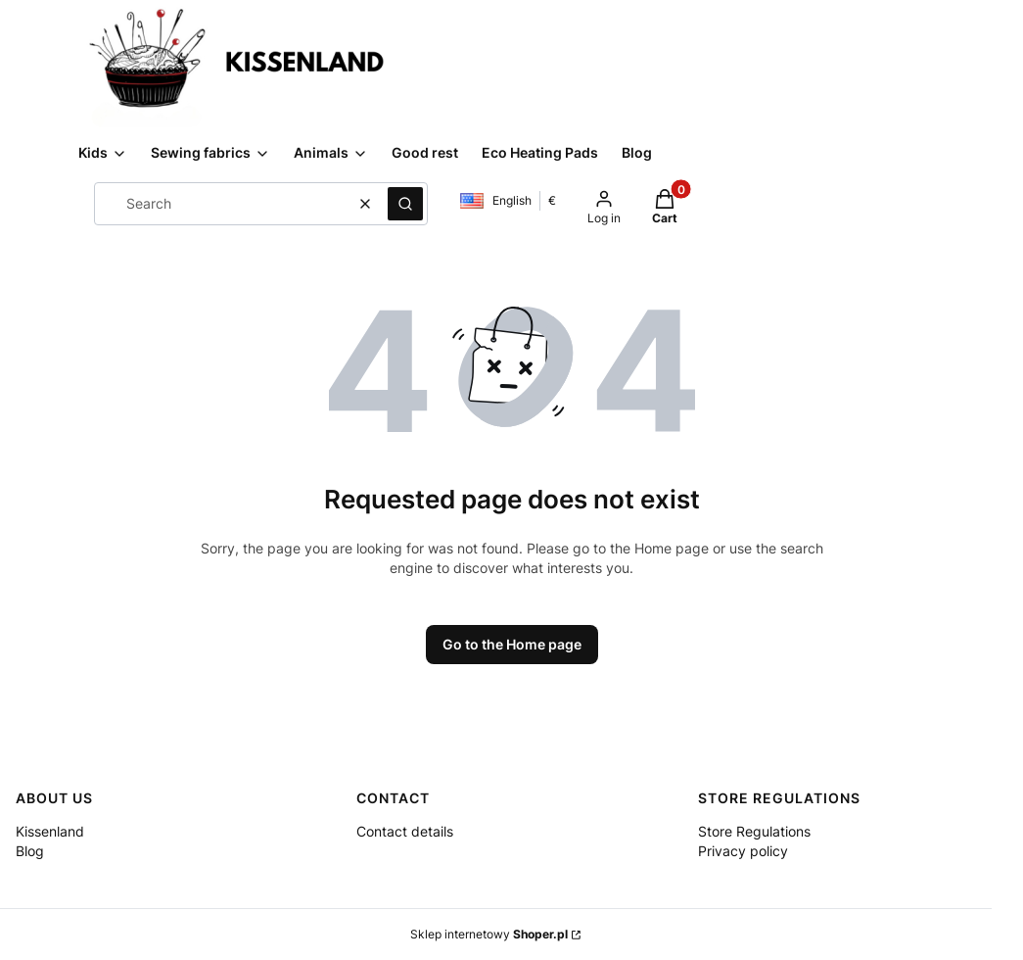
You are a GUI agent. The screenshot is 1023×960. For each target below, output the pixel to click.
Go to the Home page (511, 644)
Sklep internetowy (489, 934)
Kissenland (50, 831)
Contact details (404, 831)
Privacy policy (743, 850)
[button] (405, 203)
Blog (30, 850)
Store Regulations (754, 831)
